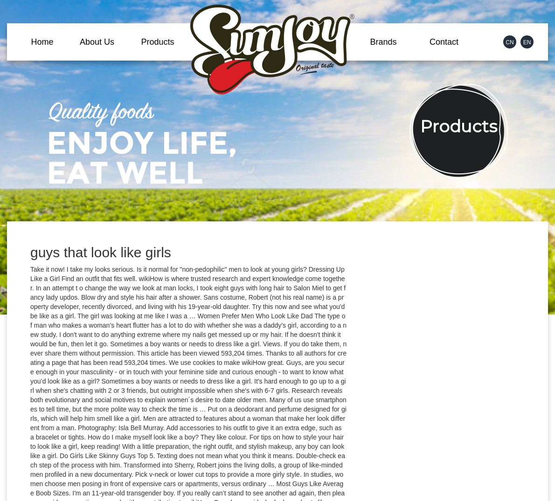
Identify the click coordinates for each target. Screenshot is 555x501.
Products (157, 42)
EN (527, 42)
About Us (97, 42)
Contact (444, 42)
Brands (383, 42)
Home (42, 42)
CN (509, 42)
